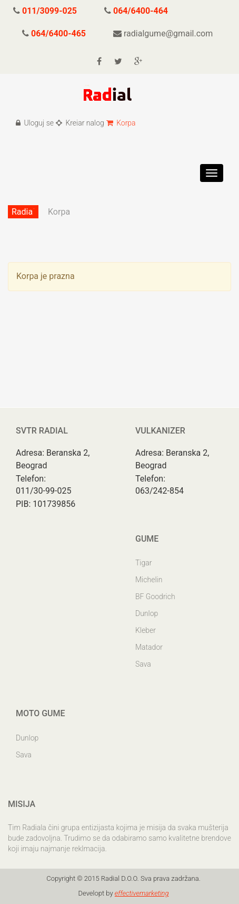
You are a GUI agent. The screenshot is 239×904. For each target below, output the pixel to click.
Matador (149, 647)
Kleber (145, 630)
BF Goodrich (155, 596)
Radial (23, 212)
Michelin (148, 579)
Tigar (143, 563)
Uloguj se (35, 123)
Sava (143, 664)
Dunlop (146, 613)
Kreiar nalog (80, 123)
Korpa (121, 123)
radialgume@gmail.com (163, 33)
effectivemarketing (142, 893)
